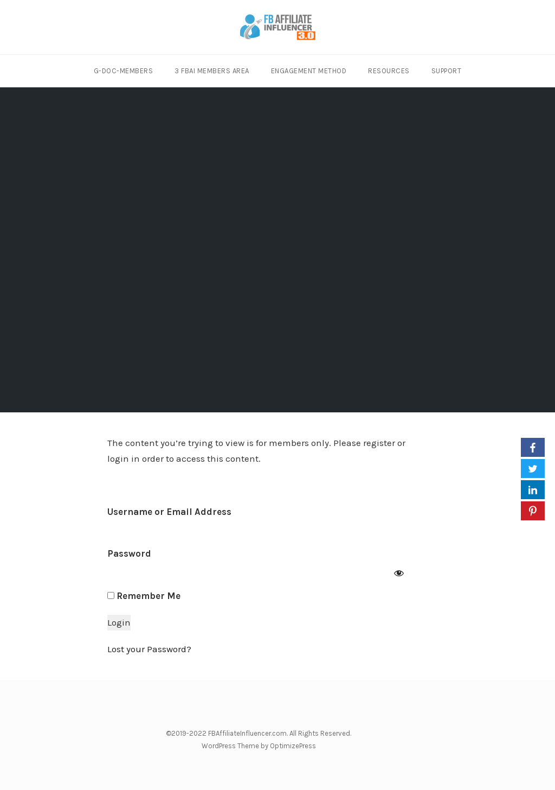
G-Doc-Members (123, 71)
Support (446, 71)
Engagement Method (309, 71)
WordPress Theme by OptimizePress (259, 746)
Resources (389, 71)
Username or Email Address (169, 511)
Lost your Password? (149, 649)
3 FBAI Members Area (212, 71)
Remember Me (143, 595)
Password (129, 553)
